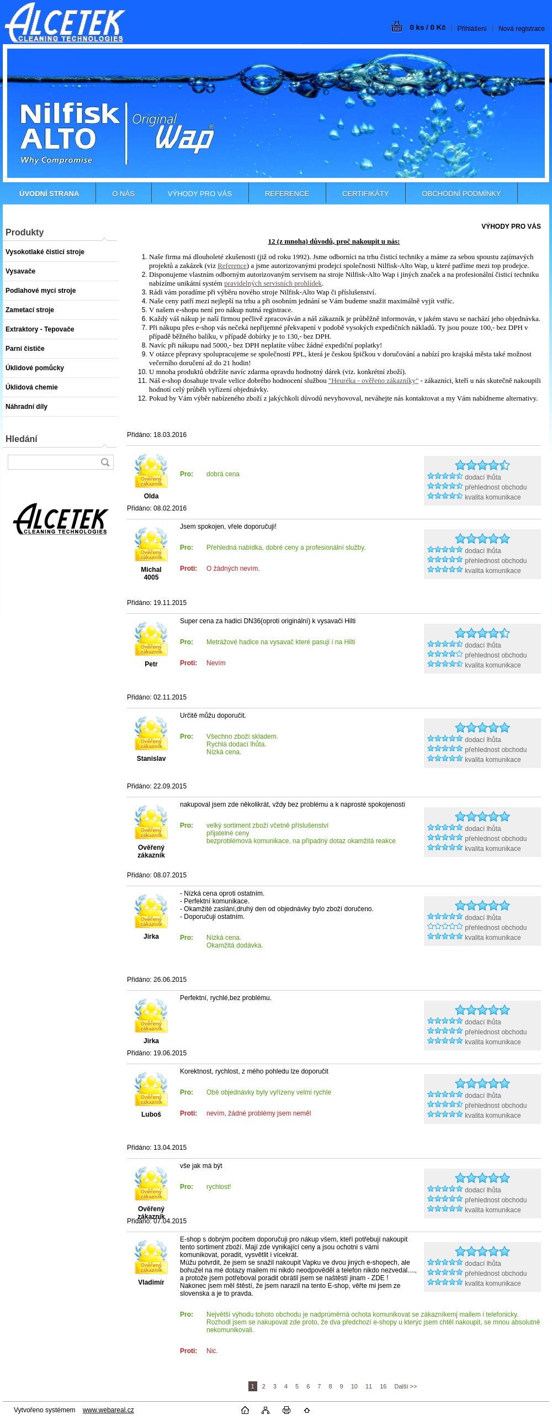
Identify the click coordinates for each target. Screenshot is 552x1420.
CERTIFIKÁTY (365, 194)
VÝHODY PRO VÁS (200, 194)
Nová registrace (521, 29)
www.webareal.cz (108, 1410)
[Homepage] (49, 193)
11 (368, 1386)
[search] (104, 462)
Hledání (22, 439)
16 (383, 1386)
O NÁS (123, 194)
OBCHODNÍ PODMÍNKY (461, 194)
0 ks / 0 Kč (427, 27)
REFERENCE (287, 194)
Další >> (405, 1386)
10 (354, 1386)
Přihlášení (472, 29)
